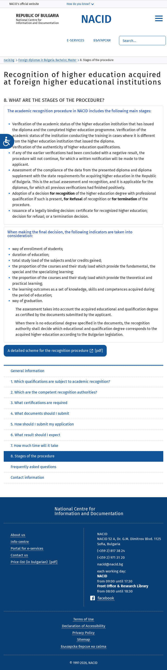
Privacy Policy (83, 633)
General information (27, 371)
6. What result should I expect (35, 435)
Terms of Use (83, 619)
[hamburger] (159, 18)
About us (18, 535)
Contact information (27, 477)
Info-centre (20, 542)
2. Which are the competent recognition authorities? (54, 392)
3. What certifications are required (39, 403)
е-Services (75, 40)
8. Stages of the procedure (33, 456)
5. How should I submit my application (42, 424)
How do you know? (78, 4)
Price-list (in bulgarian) (29, 562)
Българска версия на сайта (83, 646)
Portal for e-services (27, 548)
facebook (106, 598)
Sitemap (83, 639)
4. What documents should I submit (40, 413)
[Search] (142, 40)
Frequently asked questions (33, 467)
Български (99, 39)
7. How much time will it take (34, 445)
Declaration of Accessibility (83, 626)
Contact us (19, 555)
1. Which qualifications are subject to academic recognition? (60, 381)
